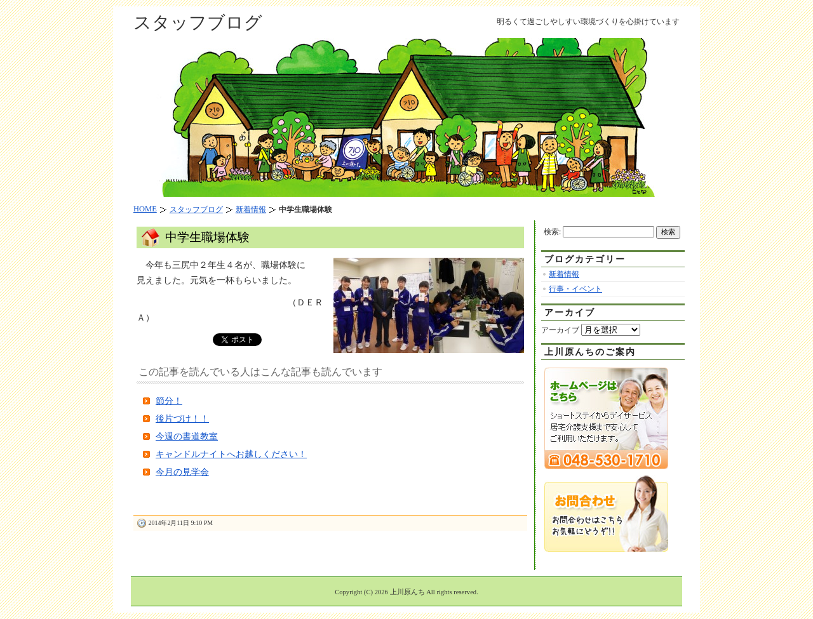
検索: (552, 231)
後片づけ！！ (182, 418)
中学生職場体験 (207, 237)
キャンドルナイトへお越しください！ (231, 454)
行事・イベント (575, 288)
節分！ (169, 401)
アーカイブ (560, 330)
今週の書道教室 (187, 436)
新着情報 (564, 274)
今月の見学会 (182, 472)
